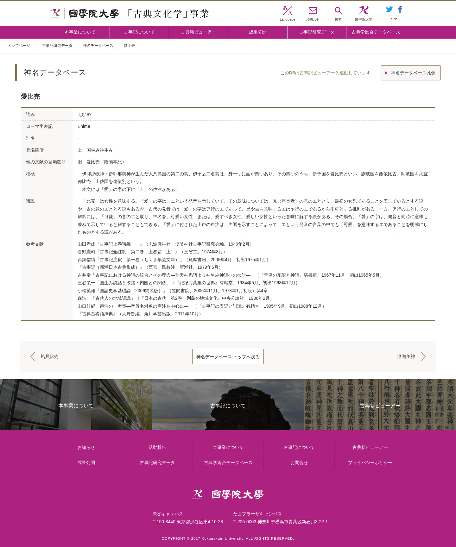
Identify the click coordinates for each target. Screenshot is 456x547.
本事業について (80, 32)
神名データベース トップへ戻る (228, 356)
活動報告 (157, 447)
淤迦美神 (406, 356)
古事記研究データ (316, 32)
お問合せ (299, 462)
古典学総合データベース (376, 32)
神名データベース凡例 (413, 72)
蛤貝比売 (50, 356)
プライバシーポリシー (370, 462)
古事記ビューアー (317, 72)
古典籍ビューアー (198, 32)
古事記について (139, 32)
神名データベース (98, 45)
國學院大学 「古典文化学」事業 (130, 13)
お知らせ (86, 447)
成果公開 (258, 32)
